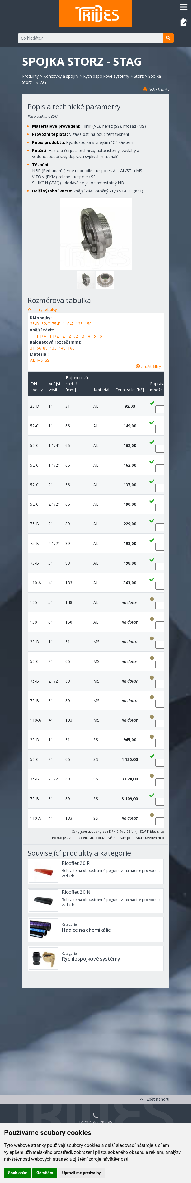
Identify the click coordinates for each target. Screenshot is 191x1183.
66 (39, 348)
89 (45, 348)
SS (47, 360)
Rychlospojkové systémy (106, 76)
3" (84, 336)
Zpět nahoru (154, 1099)
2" (64, 336)
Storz (139, 76)
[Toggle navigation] (183, 6)
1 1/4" (41, 336)
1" (32, 336)
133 (53, 348)
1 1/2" (54, 336)
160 (71, 348)
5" (96, 336)
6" (102, 336)
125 (79, 324)
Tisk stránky (156, 89)
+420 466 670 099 (95, 1122)
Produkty (30, 76)
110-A (68, 324)
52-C (45, 324)
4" (90, 336)
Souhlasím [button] (17, 1173)
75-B (56, 324)
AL (32, 360)
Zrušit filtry (148, 366)
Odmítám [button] (44, 1173)
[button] (105, 280)
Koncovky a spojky (60, 76)
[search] (168, 38)
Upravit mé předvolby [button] (81, 1173)
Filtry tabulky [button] (45, 309)
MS (40, 360)
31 (32, 348)
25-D (34, 324)
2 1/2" (74, 336)
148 (62, 348)
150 (88, 324)
